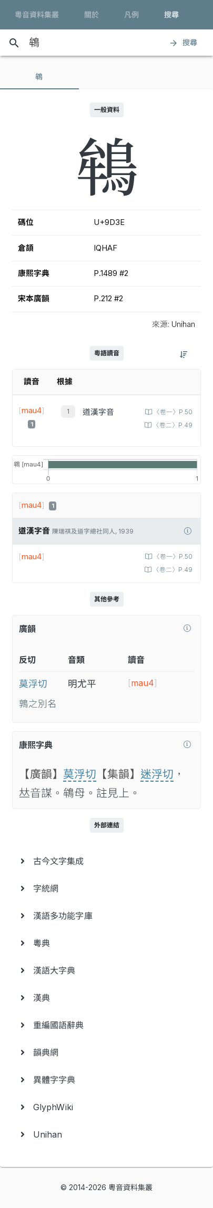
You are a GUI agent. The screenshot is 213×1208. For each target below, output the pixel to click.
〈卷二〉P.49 (171, 425)
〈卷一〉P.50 (172, 412)
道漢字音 (98, 412)
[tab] (39, 76)
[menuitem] (106, 861)
